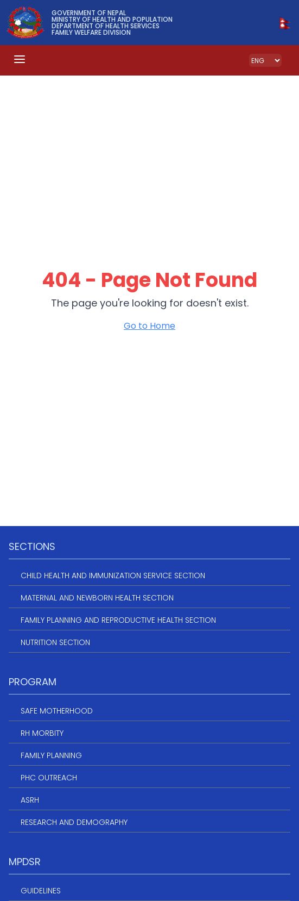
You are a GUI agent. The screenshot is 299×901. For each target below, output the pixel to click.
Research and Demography (74, 822)
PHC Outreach (49, 777)
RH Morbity (42, 733)
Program (32, 682)
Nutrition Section (55, 642)
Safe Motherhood (57, 710)
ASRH (30, 799)
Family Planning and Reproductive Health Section (118, 620)
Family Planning (51, 755)
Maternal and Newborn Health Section (97, 597)
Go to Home (149, 326)
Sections (32, 546)
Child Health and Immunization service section (113, 575)
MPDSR (25, 861)
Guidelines (41, 890)
